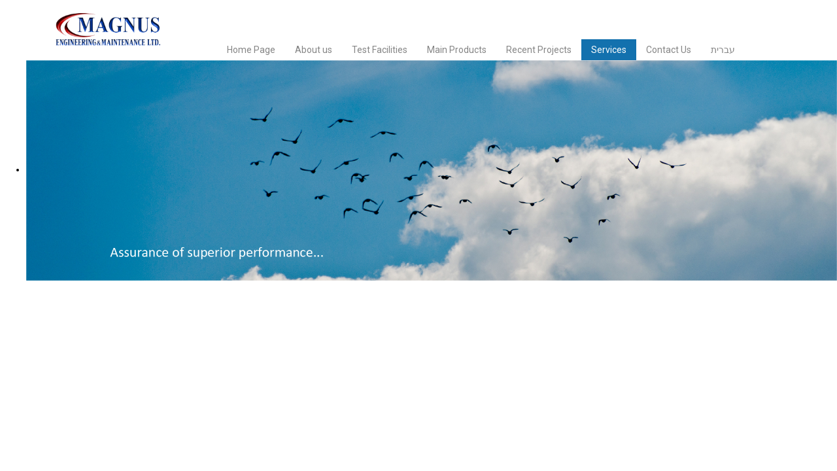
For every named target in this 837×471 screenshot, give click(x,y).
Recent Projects (539, 49)
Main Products (457, 49)
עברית (723, 49)
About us (313, 49)
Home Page (251, 49)
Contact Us (668, 49)
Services (608, 49)
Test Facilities (379, 49)
